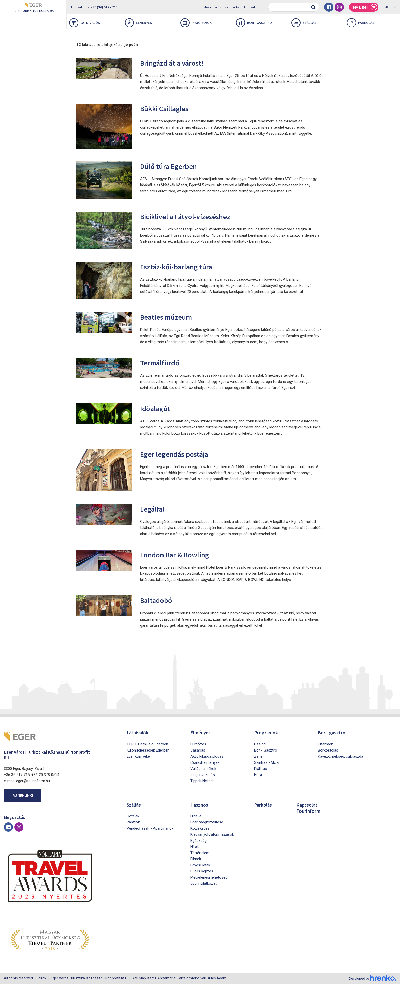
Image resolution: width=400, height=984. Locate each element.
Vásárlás (197, 750)
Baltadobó (157, 600)
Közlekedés (200, 828)
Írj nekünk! (22, 795)
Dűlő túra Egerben (170, 166)
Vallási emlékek (203, 768)
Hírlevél (196, 816)
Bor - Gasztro (265, 750)
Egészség (198, 840)
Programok (196, 22)
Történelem (199, 852)
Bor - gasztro (254, 22)
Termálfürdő (161, 362)
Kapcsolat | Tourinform (243, 7)
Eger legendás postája (177, 454)
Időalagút (156, 408)
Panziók (133, 822)
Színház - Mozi (266, 762)
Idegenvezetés (202, 774)
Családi (260, 744)
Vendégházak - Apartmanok (150, 828)
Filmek (195, 858)
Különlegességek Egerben (148, 750)
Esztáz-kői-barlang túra (179, 267)
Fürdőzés (198, 744)
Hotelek (133, 816)
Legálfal (153, 509)
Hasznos (213, 6)
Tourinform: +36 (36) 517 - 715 (93, 7)
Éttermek (325, 744)
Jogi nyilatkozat (203, 883)
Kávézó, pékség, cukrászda (340, 756)
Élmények (138, 22)
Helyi (258, 774)
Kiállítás (260, 768)
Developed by (372, 978)
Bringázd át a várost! (175, 63)
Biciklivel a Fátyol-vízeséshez (189, 216)
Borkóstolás (328, 750)
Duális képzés (201, 871)
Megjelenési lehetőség (209, 877)
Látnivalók (84, 22)
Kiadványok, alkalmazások (212, 834)
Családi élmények (204, 762)
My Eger (365, 7)
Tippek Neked (201, 780)
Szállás (303, 22)
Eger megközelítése (206, 822)
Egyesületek (200, 865)
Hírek (194, 846)
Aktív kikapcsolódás (206, 756)
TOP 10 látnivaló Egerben (147, 744)
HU (390, 6)
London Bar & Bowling (177, 554)
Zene (258, 756)
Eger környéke (138, 756)
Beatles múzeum (168, 317)
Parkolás (263, 804)
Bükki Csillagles (166, 108)
